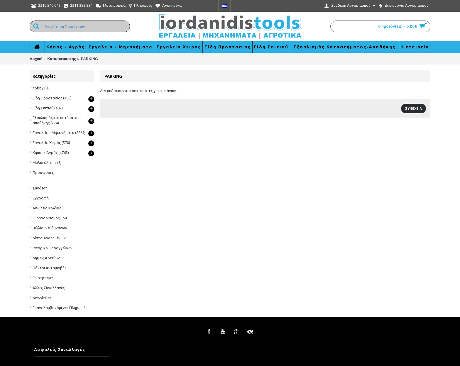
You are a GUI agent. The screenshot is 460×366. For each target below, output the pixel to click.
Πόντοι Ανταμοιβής (49, 268)
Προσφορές (43, 172)
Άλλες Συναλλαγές (49, 288)
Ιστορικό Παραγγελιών (52, 248)
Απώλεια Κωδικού (48, 208)
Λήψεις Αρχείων (46, 258)
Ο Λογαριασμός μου (50, 218)
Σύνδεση (40, 188)
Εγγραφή (41, 198)
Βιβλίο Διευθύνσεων (50, 228)
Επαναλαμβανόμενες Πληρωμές (60, 308)
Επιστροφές (43, 278)
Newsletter (42, 298)
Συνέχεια (413, 108)
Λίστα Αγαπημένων (49, 238)
